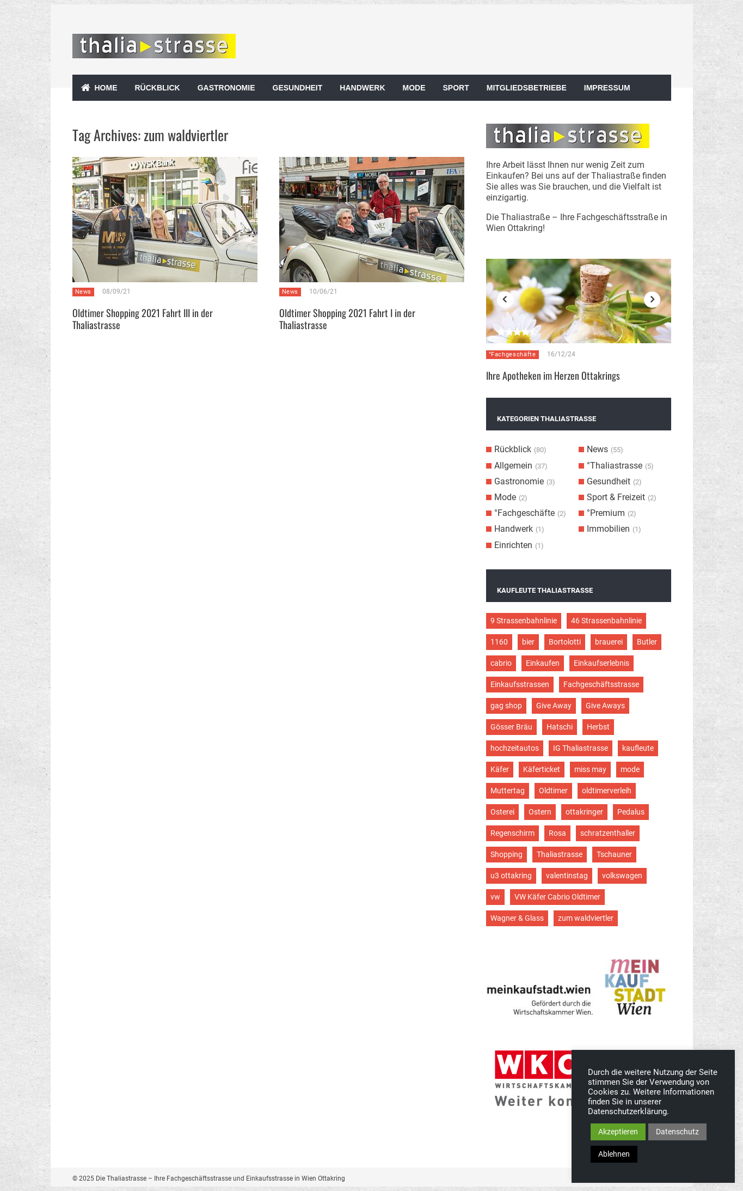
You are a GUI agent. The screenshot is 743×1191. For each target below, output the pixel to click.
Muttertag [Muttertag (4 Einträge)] (507, 790)
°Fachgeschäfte (512, 354)
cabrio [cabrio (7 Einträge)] (501, 663)
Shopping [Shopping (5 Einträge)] (506, 854)
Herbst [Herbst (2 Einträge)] (598, 726)
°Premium (606, 513)
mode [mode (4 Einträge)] (630, 769)
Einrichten (513, 545)
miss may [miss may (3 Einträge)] (590, 769)
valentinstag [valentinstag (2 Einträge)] (567, 875)
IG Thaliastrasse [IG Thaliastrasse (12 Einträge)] (580, 748)
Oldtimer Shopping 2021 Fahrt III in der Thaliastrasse (142, 319)
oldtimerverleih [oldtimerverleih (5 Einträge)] (606, 790)
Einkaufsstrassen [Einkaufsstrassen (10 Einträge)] (519, 684)
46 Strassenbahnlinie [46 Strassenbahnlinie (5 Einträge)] (606, 620)
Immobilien (608, 529)
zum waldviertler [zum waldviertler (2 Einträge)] (585, 918)
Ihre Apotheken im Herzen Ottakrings (553, 375)
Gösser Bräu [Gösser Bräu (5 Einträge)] (511, 726)
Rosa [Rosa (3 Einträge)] (557, 833)
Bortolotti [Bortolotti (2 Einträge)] (565, 641)
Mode (414, 87)
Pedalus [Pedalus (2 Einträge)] (630, 811)
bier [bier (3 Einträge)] (528, 641)
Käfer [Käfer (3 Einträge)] (499, 769)
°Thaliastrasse (614, 465)
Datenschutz (677, 1131)
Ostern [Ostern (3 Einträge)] (540, 811)
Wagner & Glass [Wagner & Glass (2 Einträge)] (517, 918)
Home (106, 87)
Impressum (607, 87)
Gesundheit (298, 87)
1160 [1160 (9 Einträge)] (499, 641)
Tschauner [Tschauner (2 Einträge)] (614, 854)
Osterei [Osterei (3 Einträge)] (502, 811)
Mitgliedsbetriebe (527, 87)
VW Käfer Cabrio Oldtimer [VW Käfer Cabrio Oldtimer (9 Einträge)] (557, 896)
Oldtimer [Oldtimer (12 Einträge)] (553, 790)
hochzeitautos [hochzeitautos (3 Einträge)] (514, 748)
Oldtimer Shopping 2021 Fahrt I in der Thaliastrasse (347, 319)
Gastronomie (226, 87)
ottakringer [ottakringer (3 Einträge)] (584, 811)
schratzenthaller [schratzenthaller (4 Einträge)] (607, 833)
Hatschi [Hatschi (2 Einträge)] (559, 726)
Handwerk (362, 87)
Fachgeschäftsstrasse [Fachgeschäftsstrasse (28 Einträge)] (601, 684)
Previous (505, 299)
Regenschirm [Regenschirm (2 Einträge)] (512, 833)
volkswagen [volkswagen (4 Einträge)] (622, 875)
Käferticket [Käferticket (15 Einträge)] (541, 769)
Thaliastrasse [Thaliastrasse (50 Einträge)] (559, 854)
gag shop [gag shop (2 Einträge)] (506, 705)
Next (652, 299)
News (83, 291)
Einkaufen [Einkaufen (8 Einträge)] (543, 663)
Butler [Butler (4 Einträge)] (647, 641)
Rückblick (157, 87)
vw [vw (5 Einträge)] (495, 896)
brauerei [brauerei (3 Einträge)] (609, 641)
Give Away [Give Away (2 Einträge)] (554, 705)
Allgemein (513, 465)
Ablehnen (614, 1154)
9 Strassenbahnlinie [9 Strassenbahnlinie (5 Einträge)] (523, 620)
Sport (456, 87)
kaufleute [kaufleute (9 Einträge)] (638, 748)
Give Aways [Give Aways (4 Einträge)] (605, 705)
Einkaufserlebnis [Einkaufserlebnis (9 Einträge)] (601, 663)
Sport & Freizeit (616, 497)
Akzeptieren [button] (618, 1131)
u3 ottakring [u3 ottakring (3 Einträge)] (511, 875)
